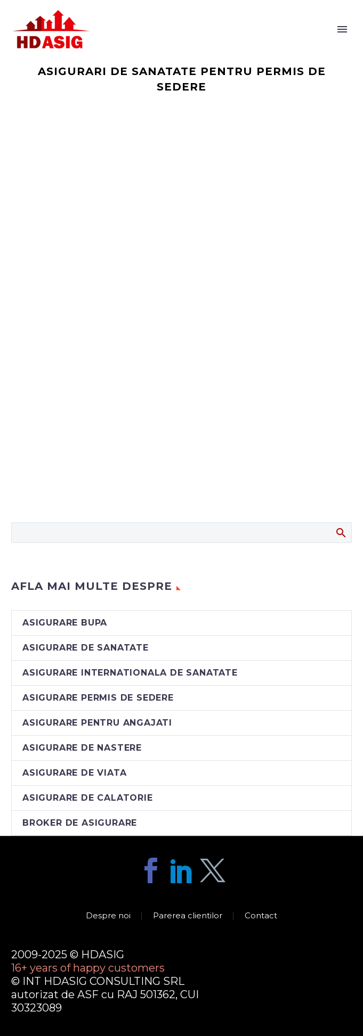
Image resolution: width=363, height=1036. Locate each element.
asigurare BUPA (64, 623)
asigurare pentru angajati (97, 723)
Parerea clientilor (187, 916)
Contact (261, 916)
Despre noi (108, 916)
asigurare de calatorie (87, 798)
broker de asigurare (79, 823)
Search (340, 532)
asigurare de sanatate (85, 648)
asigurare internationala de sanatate (130, 673)
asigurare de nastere (82, 748)
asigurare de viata (74, 773)
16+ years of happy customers (88, 967)
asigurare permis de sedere (98, 698)
